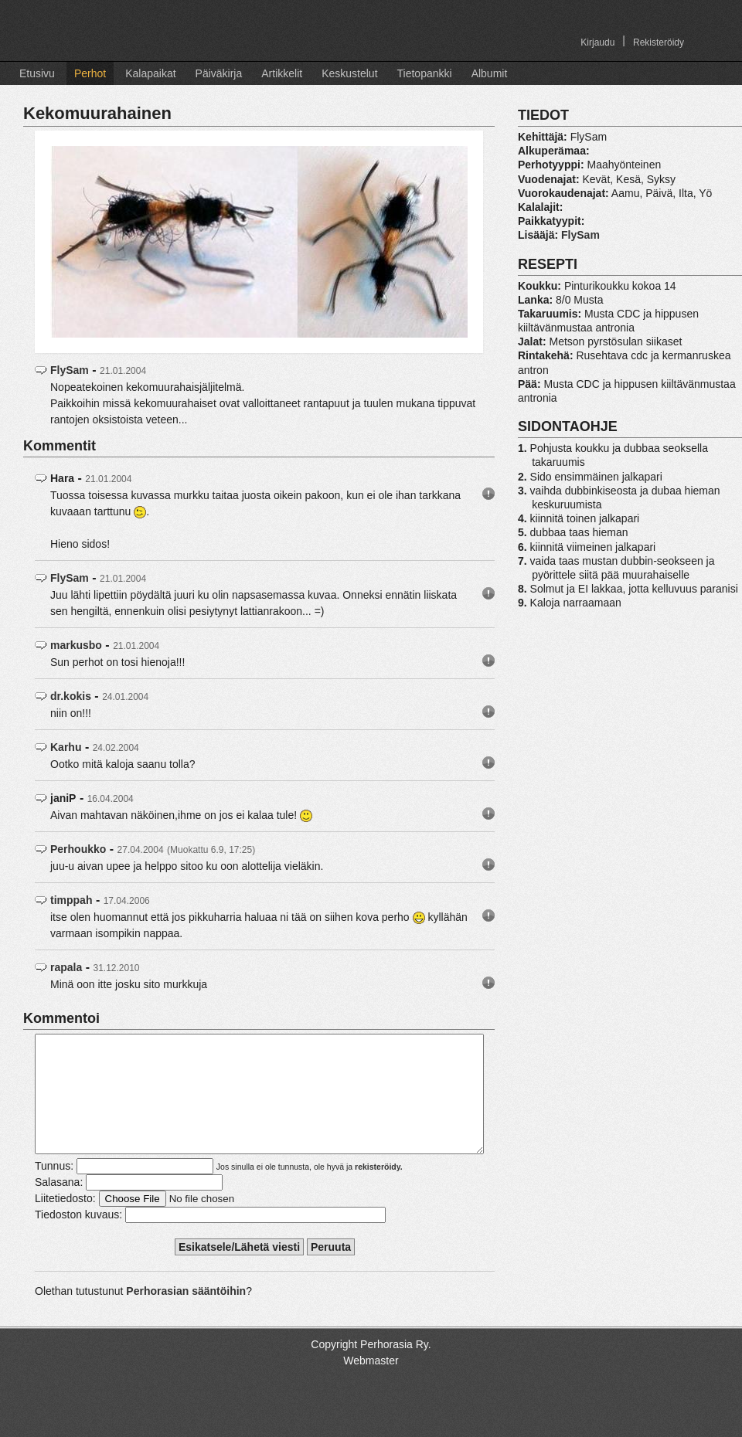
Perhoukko (78, 849)
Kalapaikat (150, 73)
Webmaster (370, 1384)
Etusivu (37, 73)
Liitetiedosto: (65, 1221)
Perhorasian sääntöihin (186, 1314)
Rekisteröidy (658, 42)
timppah (71, 900)
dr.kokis (70, 696)
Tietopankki (424, 73)
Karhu (65, 747)
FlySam (69, 370)
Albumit (489, 73)
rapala (66, 967)
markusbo (76, 645)
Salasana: (59, 1205)
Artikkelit (281, 73)
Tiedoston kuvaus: (78, 1237)
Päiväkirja (219, 73)
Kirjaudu (597, 42)
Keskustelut (349, 73)
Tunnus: (54, 1189)
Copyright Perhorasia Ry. (371, 1367)
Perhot (90, 73)
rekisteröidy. (379, 1189)
